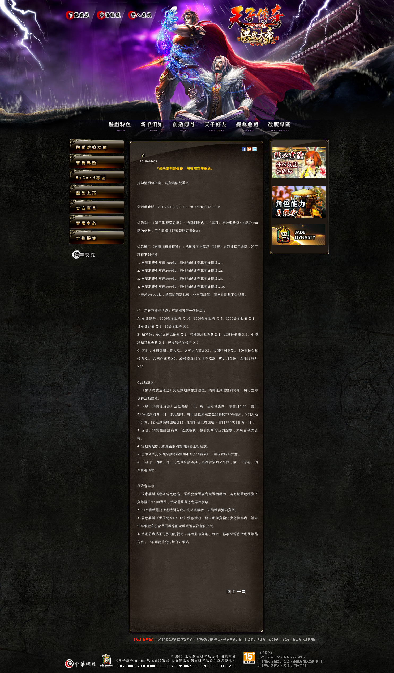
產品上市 (96, 191)
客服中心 (96, 222)
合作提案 (96, 237)
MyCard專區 (96, 176)
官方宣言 (96, 207)
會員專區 (96, 161)
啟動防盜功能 (96, 146)
